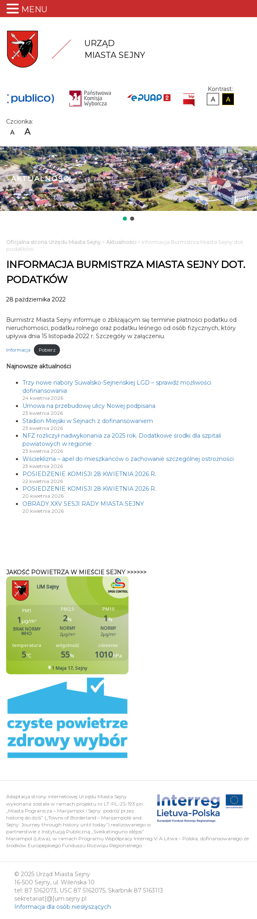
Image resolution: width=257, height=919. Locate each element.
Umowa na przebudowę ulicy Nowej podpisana (88, 406)
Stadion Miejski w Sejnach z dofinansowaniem (87, 421)
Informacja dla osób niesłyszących (62, 906)
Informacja (18, 350)
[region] (128, 184)
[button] (125, 219)
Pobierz (47, 350)
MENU (34, 9)
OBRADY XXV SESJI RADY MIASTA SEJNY (83, 503)
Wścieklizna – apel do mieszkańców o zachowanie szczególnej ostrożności (128, 459)
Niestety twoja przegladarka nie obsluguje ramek (87, 625)
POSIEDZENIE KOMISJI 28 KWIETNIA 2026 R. (89, 474)
